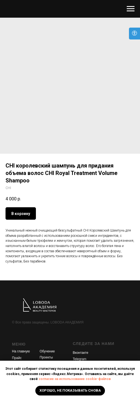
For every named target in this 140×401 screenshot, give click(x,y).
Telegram (79, 359)
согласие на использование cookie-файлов (75, 379)
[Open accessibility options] (134, 33)
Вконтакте (80, 353)
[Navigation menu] (130, 9)
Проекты (46, 357)
